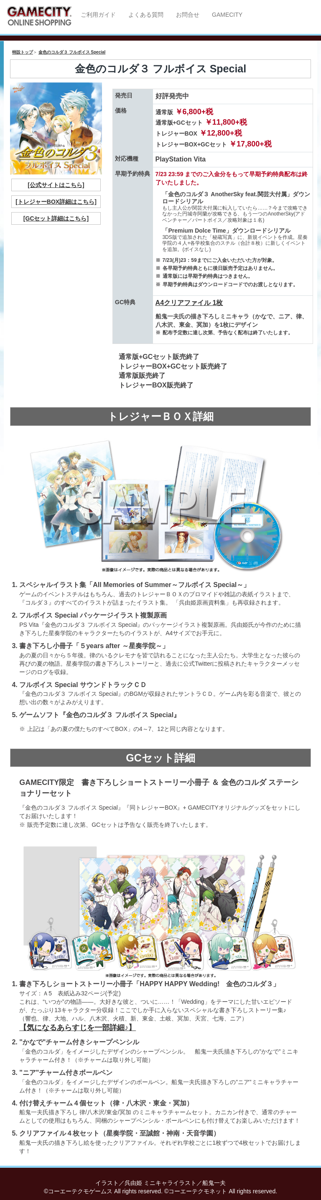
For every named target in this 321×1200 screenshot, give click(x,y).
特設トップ (22, 52)
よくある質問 (145, 14)
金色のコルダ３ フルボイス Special (72, 52)
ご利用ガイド (98, 14)
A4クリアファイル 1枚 (189, 302)
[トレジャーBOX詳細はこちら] (56, 201)
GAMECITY (227, 14)
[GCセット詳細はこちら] (56, 218)
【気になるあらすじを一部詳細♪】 (77, 1027)
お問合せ (187, 14)
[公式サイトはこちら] (56, 185)
